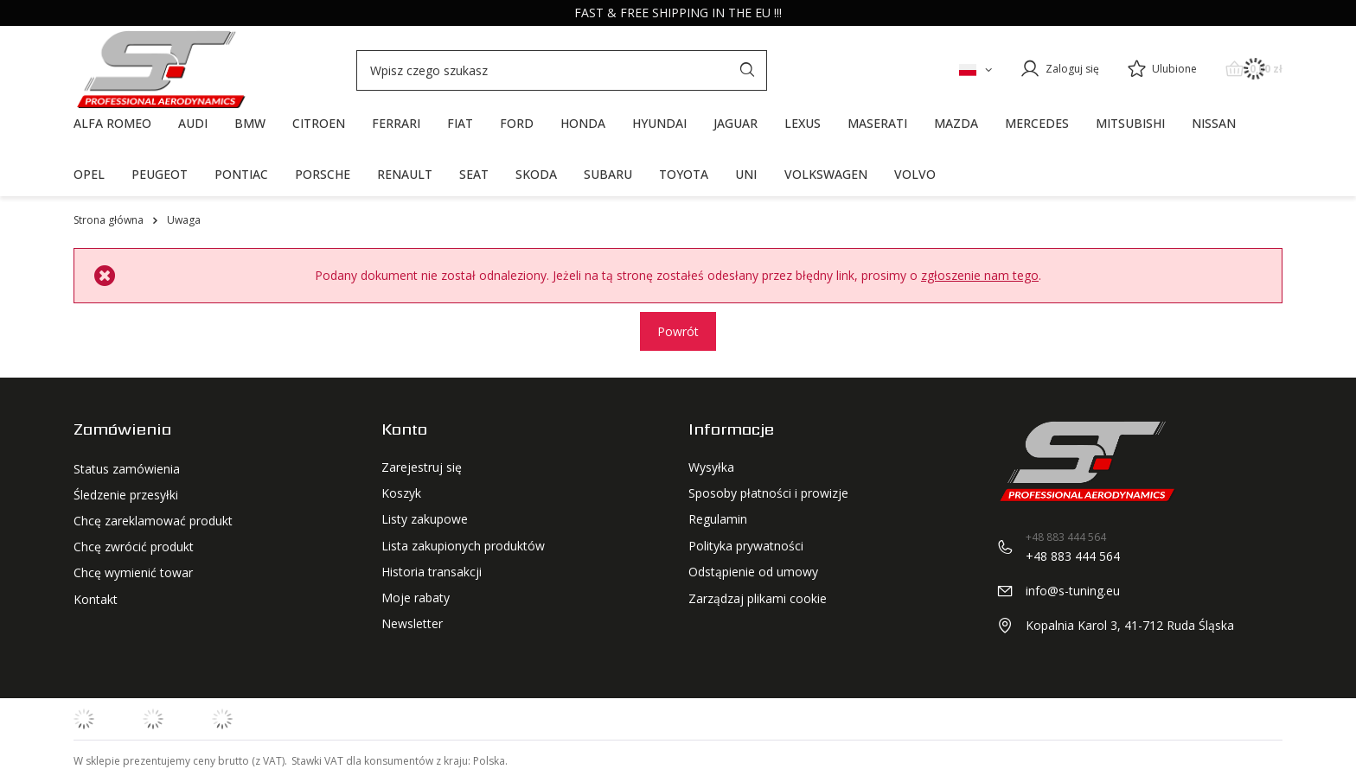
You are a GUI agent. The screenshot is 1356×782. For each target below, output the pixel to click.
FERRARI (396, 123)
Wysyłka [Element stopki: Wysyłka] (711, 467)
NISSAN (1214, 123)
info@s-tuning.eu (1073, 590)
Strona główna (109, 220)
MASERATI (877, 123)
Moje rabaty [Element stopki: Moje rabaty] (415, 598)
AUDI (193, 123)
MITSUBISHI (1130, 123)
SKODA (536, 174)
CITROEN (318, 123)
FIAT (460, 123)
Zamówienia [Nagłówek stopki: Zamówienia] (122, 429)
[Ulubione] (1162, 69)
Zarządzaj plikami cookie (757, 598)
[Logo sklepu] (160, 70)
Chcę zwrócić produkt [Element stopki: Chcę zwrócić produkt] (134, 546)
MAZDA (956, 123)
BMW (249, 123)
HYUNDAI (659, 123)
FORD (517, 123)
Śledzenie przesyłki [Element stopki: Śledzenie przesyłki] (126, 493)
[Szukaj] (746, 70)
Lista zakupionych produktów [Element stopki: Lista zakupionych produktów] (463, 546)
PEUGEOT (159, 174)
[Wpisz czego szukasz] (561, 70)
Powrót (678, 331)
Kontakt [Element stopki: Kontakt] (96, 598)
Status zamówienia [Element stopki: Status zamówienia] (127, 467)
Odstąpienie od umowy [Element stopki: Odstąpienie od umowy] (753, 572)
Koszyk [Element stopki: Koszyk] (401, 493)
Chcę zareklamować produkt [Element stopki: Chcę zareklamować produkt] (153, 519)
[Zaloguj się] (1059, 69)
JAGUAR (735, 123)
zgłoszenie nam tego (980, 275)
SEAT (474, 174)
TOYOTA (683, 174)
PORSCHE (322, 174)
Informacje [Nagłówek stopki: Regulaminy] (731, 429)
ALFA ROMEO (112, 123)
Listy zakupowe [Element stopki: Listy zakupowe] (424, 519)
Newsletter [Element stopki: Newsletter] (412, 624)
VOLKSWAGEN (825, 174)
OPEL (89, 174)
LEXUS (802, 123)
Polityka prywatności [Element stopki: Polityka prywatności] (745, 546)
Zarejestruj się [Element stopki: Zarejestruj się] (421, 467)
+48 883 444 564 (1073, 556)
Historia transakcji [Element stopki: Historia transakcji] (431, 572)
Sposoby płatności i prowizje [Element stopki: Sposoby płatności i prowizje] (768, 493)
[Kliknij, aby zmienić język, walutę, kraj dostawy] (975, 69)
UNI (746, 174)
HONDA (582, 123)
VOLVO (915, 174)
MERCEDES (1037, 123)
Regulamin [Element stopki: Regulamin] (717, 519)
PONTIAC (241, 174)
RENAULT (404, 174)
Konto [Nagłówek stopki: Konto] (404, 429)
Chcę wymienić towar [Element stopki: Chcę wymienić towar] (133, 572)
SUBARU (608, 174)
